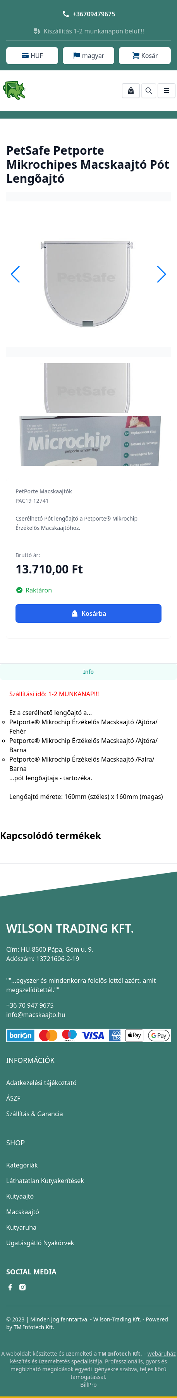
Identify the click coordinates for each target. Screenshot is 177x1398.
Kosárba (89, 613)
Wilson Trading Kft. (70, 928)
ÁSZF (13, 1098)
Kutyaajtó (20, 1196)
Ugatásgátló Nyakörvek (40, 1243)
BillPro (88, 1384)
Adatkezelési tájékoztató (41, 1082)
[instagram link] (22, 1287)
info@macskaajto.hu (35, 1014)
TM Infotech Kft (33, 1327)
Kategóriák (22, 1165)
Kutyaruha (21, 1227)
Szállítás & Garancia (34, 1114)
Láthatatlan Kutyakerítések (45, 1180)
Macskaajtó (22, 1212)
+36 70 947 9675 (29, 1005)
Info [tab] (88, 671)
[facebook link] (10, 1287)
